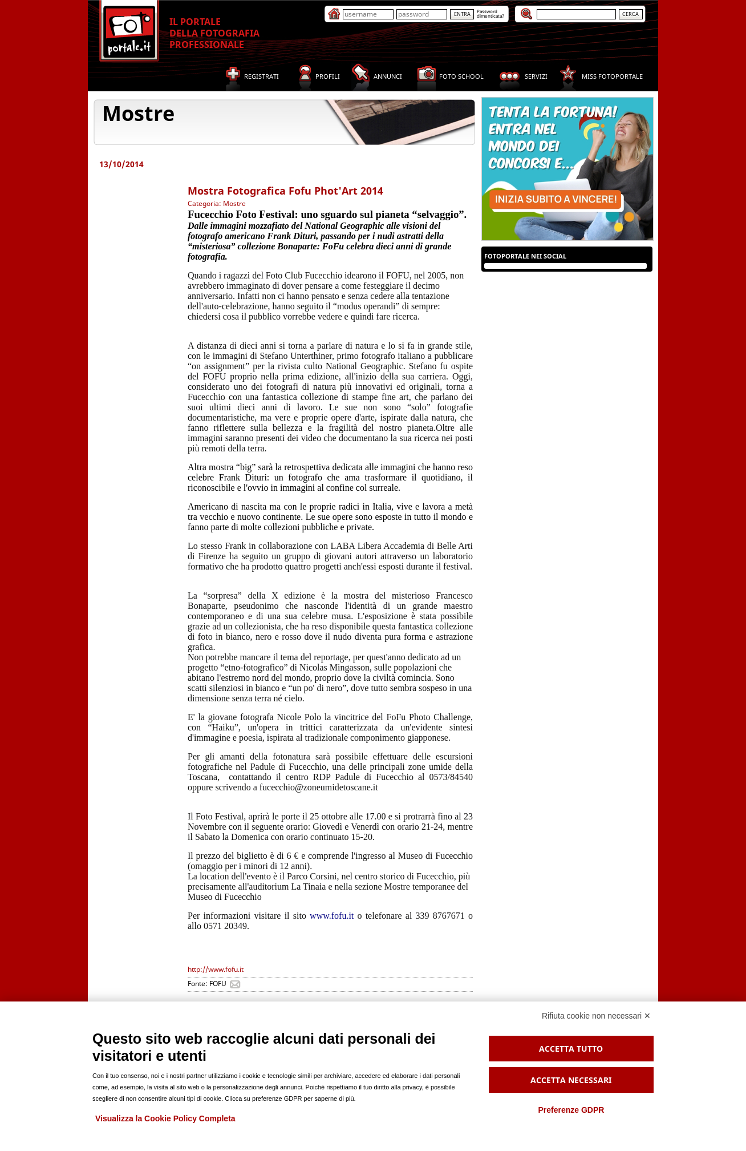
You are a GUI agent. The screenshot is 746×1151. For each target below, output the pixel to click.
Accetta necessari (570, 1080)
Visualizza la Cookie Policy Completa (165, 1118)
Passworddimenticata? (490, 13)
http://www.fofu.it (216, 969)
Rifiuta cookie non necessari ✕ (596, 1015)
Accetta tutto (571, 1048)
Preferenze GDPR (571, 1109)
